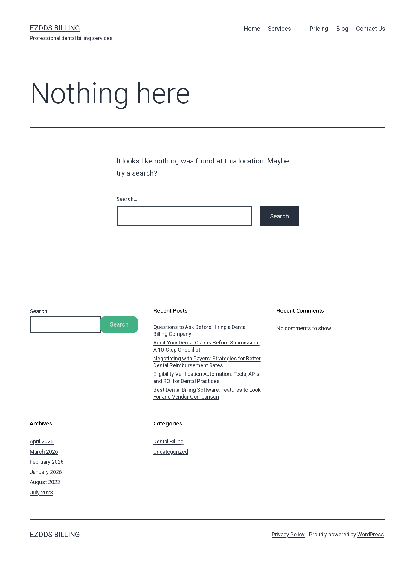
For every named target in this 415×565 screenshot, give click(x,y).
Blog (342, 28)
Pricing (318, 28)
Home (252, 28)
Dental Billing (168, 441)
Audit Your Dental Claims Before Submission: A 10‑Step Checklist (206, 346)
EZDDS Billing (55, 28)
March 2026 (44, 451)
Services (279, 28)
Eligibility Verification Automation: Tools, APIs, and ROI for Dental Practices (206, 377)
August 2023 (45, 482)
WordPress (370, 534)
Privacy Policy (288, 534)
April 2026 (42, 441)
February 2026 (47, 462)
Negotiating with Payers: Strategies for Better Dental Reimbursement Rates (207, 361)
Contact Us (370, 28)
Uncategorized (170, 451)
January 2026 (46, 472)
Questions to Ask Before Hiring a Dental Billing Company (200, 330)
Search (38, 311)
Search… (126, 199)
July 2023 (41, 492)
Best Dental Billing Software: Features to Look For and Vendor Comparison (207, 393)
